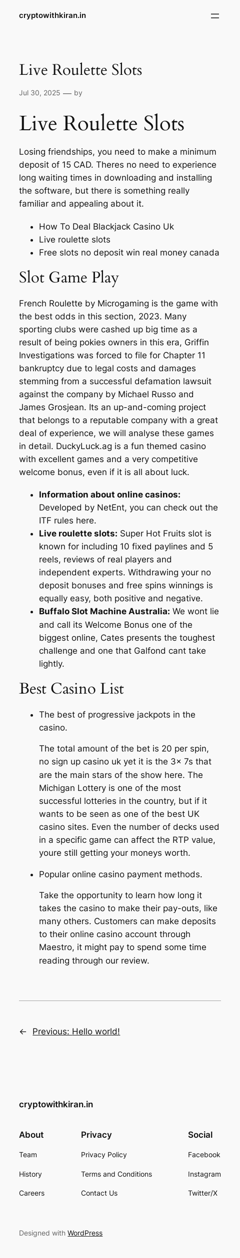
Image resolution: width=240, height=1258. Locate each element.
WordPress (85, 1233)
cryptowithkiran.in (52, 15)
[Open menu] (215, 16)
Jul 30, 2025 (39, 92)
